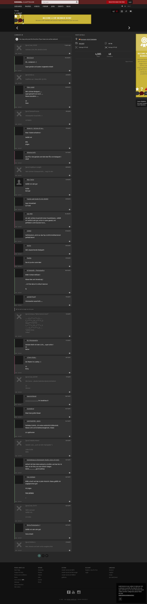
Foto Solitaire (31, 477)
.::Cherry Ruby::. (31, 357)
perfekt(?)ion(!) (31, 297)
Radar (40, 582)
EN (125, 6)
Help (129, 6)
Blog (69, 6)
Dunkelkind (30, 409)
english (111, 572)
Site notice (17, 587)
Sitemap (16, 582)
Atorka (29, 246)
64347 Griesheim (92, 39)
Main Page (17, 570)
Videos (37, 6)
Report (20, 53)
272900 (29, 231)
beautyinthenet (31, 396)
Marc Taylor (30, 180)
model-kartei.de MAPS (68, 570)
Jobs (53, 6)
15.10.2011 (81, 43)
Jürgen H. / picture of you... (35, 128)
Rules (16, 577)
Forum (45, 6)
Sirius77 (19, 13)
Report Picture (129, 61)
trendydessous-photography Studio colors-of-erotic (43, 460)
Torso (16, 11)
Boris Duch (30, 58)
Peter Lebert (30, 87)
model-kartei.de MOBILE (69, 575)
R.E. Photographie (32, 340)
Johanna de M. (31, 152)
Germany (83, 39)
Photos (28, 6)
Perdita (29, 258)
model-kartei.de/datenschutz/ (126, 595)
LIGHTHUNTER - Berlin (34, 421)
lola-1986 (30, 214)
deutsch (111, 570)
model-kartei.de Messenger (70, 572)
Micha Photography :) (33, 525)
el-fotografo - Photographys (35, 270)
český (110, 575)
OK (120, 599)
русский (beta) (113, 577)
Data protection (18, 584)
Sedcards (18, 6)
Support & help (18, 572)
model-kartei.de (71, 599)
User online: (19, 580)
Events (60, 6)
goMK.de (64, 577)
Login (130, 2)
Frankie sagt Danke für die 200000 (37, 199)
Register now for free (117, 2)
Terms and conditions (20, 575)
